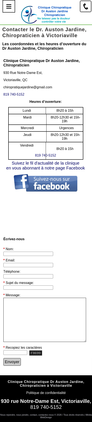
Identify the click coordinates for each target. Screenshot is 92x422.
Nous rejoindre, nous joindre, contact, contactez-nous (27, 415)
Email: (9, 260)
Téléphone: (11, 271)
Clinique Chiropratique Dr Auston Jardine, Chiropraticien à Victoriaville (46, 383)
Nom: (8, 249)
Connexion (46, 420)
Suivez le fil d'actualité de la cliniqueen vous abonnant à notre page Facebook (45, 165)
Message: (11, 295)
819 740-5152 (13, 94)
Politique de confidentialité (46, 393)
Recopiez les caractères (22, 347)
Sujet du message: (18, 283)
